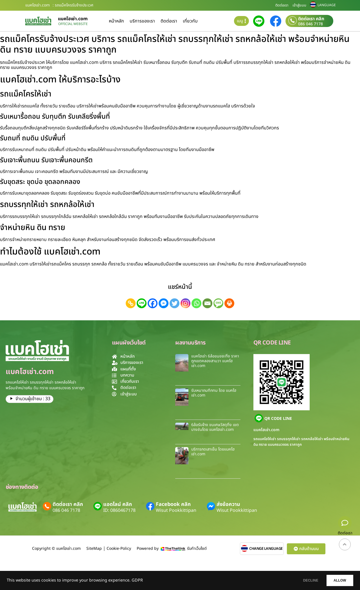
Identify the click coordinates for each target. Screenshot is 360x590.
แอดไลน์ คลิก (117, 504)
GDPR (137, 580)
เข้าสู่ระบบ (299, 5)
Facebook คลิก (173, 504)
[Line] (142, 303)
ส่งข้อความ (228, 504)
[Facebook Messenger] (163, 303)
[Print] (229, 303)
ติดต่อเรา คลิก (311, 18)
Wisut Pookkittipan (176, 510)
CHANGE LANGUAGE (266, 548)
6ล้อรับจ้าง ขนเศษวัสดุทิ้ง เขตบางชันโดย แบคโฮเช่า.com (215, 427)
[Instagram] (185, 303)
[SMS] (218, 303)
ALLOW (337, 580)
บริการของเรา (142, 21)
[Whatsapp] (196, 303)
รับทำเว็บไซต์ (197, 548)
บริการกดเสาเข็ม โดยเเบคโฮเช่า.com (213, 451)
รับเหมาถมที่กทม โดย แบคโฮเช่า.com (213, 393)
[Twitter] (174, 303)
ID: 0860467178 (119, 510)
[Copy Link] (131, 303)
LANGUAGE (327, 5)
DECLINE (302, 580)
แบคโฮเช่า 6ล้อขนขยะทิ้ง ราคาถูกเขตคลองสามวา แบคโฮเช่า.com (215, 361)
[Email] (207, 303)
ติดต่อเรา (281, 5)
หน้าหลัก (116, 21)
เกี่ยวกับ (190, 21)
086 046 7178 (310, 24)
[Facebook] (153, 303)
